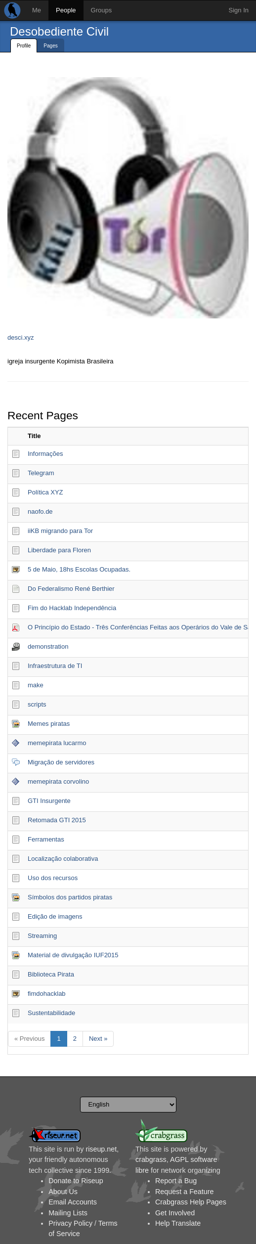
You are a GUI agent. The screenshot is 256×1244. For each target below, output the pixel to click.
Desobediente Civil (59, 31)
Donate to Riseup (75, 1181)
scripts (37, 704)
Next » (98, 1038)
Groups (101, 10)
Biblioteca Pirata (51, 974)
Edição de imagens (55, 916)
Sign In (239, 10)
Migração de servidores (61, 762)
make (35, 685)
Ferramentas (46, 839)
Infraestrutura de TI (55, 665)
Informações (45, 453)
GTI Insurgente (49, 800)
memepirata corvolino (58, 781)
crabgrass (151, 1159)
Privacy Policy (70, 1223)
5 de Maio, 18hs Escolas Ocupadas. (79, 569)
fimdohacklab (47, 993)
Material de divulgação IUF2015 (73, 955)
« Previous (29, 1038)
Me (36, 10)
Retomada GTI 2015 (57, 820)
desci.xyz (20, 337)
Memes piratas (49, 723)
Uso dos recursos (53, 878)
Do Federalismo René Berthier (71, 588)
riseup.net (101, 1149)
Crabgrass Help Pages (190, 1202)
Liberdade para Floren (59, 550)
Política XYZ (45, 492)
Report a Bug (176, 1181)
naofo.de (40, 511)
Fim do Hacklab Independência (72, 608)
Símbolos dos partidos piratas (70, 897)
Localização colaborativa (63, 858)
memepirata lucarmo (57, 743)
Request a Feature (184, 1192)
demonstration (48, 646)
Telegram (41, 473)
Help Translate (178, 1223)
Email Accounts (72, 1202)
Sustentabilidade (51, 1013)
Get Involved (175, 1213)
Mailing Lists (67, 1213)
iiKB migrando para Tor (60, 530)
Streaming (42, 935)
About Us (63, 1192)
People (66, 10)
